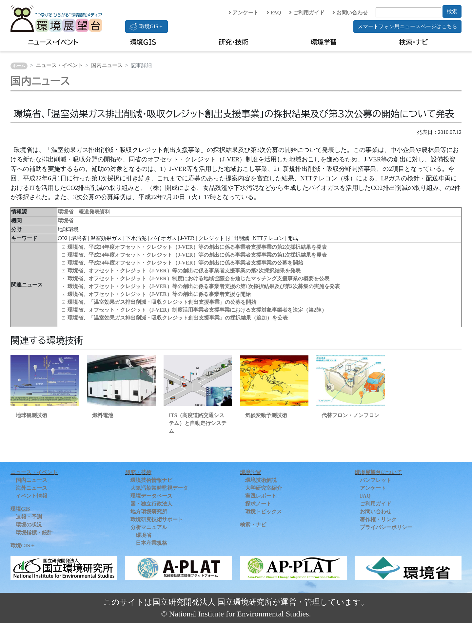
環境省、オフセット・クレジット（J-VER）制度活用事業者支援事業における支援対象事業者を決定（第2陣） (197, 310)
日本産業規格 (151, 543)
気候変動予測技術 (266, 415)
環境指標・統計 (34, 532)
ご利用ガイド (306, 12)
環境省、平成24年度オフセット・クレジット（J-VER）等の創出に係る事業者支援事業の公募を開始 (185, 263)
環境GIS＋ (146, 26)
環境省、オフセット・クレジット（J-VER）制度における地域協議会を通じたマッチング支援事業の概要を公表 (198, 278)
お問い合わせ (350, 12)
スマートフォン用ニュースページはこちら (407, 26)
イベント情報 (31, 496)
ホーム (18, 66)
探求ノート (258, 503)
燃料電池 (102, 415)
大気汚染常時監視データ (159, 488)
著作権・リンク (378, 519)
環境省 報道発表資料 (84, 211)
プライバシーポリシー (386, 527)
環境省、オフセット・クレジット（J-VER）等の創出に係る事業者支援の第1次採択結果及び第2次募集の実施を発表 (204, 286)
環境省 (65, 220)
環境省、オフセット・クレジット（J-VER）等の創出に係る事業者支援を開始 (159, 294)
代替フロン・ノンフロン (350, 415)
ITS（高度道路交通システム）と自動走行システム (197, 423)
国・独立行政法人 (151, 503)
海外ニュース (31, 488)
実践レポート (261, 496)
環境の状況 (29, 524)
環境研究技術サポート (156, 519)
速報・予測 (29, 517)
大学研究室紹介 (263, 488)
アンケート (243, 12)
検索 (452, 11)
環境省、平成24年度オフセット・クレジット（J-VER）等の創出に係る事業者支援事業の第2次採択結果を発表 (197, 247)
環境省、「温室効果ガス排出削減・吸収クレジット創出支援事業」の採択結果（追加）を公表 (178, 318)
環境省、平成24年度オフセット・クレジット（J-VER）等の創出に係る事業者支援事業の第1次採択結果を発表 (197, 255)
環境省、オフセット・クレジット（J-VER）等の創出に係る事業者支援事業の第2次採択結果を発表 (184, 270)
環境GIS (143, 42)
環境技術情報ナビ (151, 480)
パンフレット (375, 480)
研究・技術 (233, 42)
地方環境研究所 (148, 511)
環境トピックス (263, 511)
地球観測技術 (31, 415)
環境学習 (323, 42)
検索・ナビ (413, 42)
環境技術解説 (261, 480)
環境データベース (151, 496)
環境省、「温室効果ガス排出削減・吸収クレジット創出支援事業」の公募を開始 (162, 302)
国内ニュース (107, 65)
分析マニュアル (148, 527)
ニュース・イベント (53, 42)
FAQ (273, 12)
